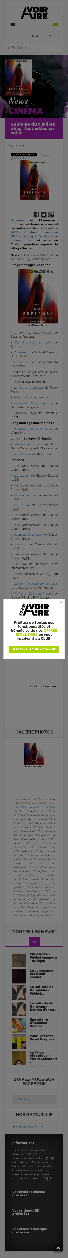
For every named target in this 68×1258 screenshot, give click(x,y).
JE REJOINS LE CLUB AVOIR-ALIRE (34, 649)
